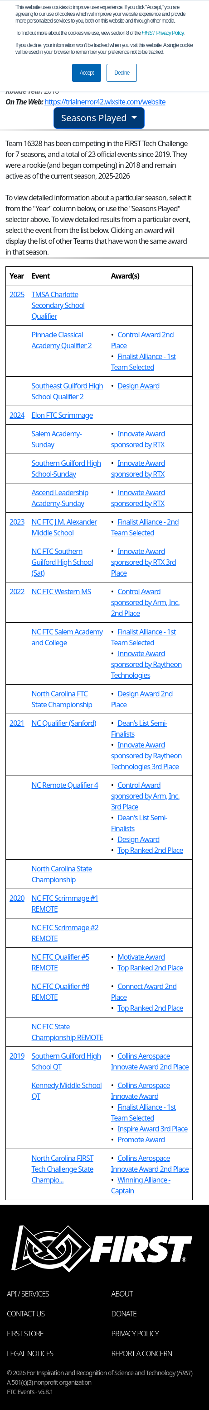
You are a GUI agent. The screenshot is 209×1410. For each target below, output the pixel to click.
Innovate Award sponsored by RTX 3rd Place (143, 562)
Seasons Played (95, 118)
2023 (17, 522)
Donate (124, 1314)
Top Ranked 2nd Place (150, 850)
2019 (17, 1056)
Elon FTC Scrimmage (62, 415)
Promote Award (141, 1140)
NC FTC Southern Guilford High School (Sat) (62, 562)
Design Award (138, 386)
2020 (17, 898)
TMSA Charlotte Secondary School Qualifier (58, 305)
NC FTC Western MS (61, 591)
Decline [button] (121, 73)
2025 (17, 294)
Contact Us (25, 1314)
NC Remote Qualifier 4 (65, 785)
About (122, 1294)
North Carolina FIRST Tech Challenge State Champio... (62, 1169)
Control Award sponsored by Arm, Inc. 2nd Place (145, 602)
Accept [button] (87, 73)
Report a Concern (142, 1353)
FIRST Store (25, 1334)
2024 (17, 415)
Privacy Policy (163, 33)
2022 (17, 591)
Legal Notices (30, 1353)
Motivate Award (141, 957)
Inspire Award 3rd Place (152, 1129)
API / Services (28, 1294)
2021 (17, 723)
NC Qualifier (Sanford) (64, 723)
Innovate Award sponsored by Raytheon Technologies (146, 664)
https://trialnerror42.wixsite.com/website (104, 102)
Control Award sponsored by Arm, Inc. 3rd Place (145, 796)
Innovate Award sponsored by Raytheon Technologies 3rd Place (146, 755)
